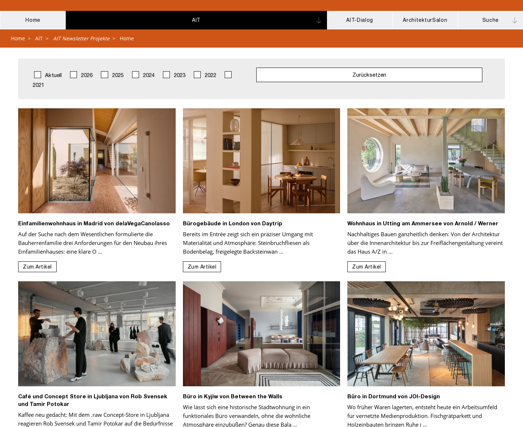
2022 (205, 74)
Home (18, 38)
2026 (81, 74)
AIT (39, 38)
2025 (112, 74)
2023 (174, 74)
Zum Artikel (37, 267)
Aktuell (48, 74)
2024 (143, 74)
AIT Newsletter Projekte (81, 38)
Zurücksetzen (369, 75)
